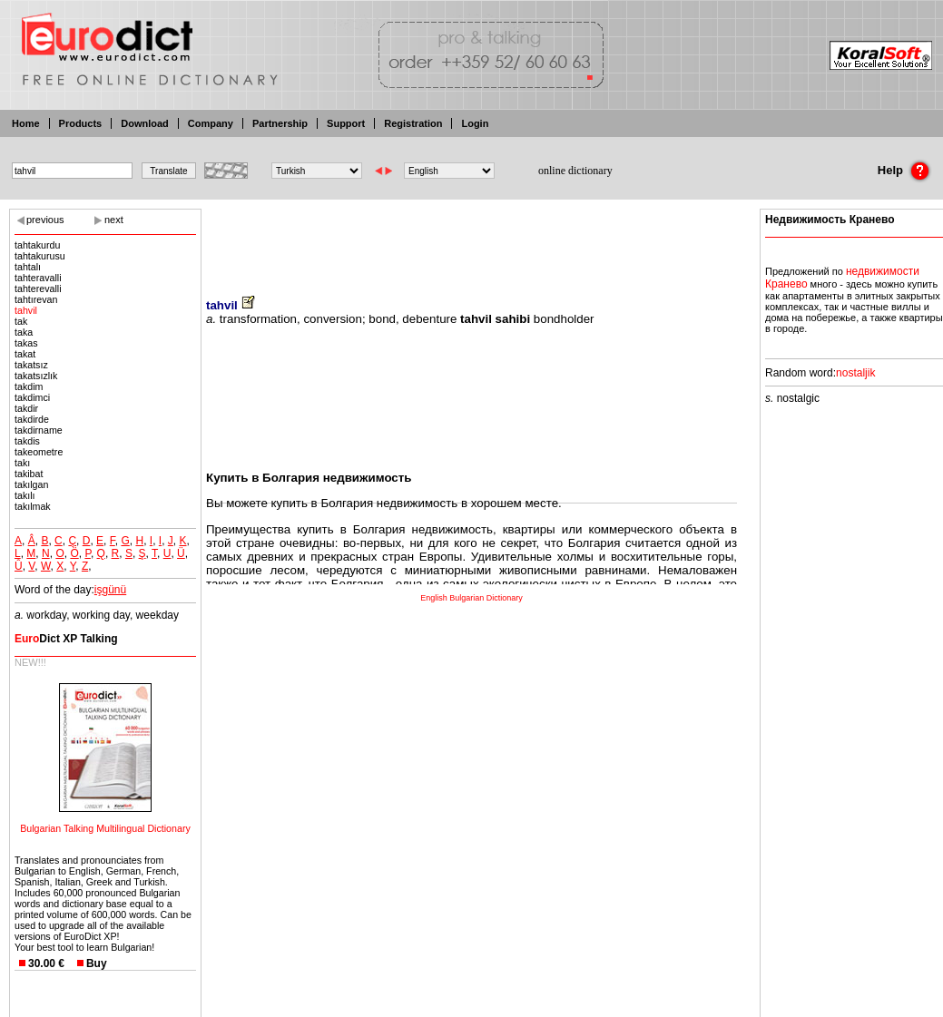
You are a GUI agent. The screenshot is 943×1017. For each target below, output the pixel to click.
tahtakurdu (37, 245)
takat (25, 353)
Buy (96, 963)
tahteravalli (38, 277)
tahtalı (28, 266)
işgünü (110, 589)
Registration (413, 123)
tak (21, 321)
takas (26, 342)
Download (145, 123)
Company (210, 123)
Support (346, 123)
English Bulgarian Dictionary (471, 597)
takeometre (39, 451)
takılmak (33, 506)
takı (22, 462)
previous (45, 219)
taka (24, 332)
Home (26, 123)
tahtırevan (36, 299)
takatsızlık (36, 375)
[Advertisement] (472, 240)
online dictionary (575, 170)
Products (81, 123)
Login (474, 123)
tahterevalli (38, 288)
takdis (27, 440)
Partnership (280, 123)
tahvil (26, 310)
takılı (25, 495)
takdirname (39, 430)
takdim (29, 386)
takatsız (31, 364)
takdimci (32, 397)
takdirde (32, 419)
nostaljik (855, 373)
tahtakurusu (40, 255)
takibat (29, 473)
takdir (26, 408)
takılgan (31, 484)
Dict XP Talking (66, 638)
